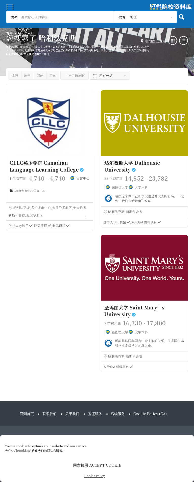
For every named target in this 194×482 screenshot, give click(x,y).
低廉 (14, 75)
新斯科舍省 (17, 215)
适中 (27, 75)
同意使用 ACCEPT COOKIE (97, 465)
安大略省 (79, 207)
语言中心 (82, 178)
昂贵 (52, 75)
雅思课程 (60, 225)
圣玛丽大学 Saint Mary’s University (134, 311)
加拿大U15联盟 (117, 222)
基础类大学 (120, 332)
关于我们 (72, 413)
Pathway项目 (21, 225)
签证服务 (95, 413)
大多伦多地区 (62, 207)
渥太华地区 (34, 215)
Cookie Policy (94, 476)
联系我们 (49, 413)
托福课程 (43, 225)
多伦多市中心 (41, 207)
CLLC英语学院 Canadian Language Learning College (47, 166)
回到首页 (27, 413)
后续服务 (118, 413)
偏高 (40, 75)
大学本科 (141, 187)
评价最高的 (74, 75)
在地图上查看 (155, 41)
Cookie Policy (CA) (150, 413)
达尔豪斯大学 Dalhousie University (132, 166)
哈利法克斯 (22, 207)
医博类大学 (120, 187)
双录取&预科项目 (146, 222)
